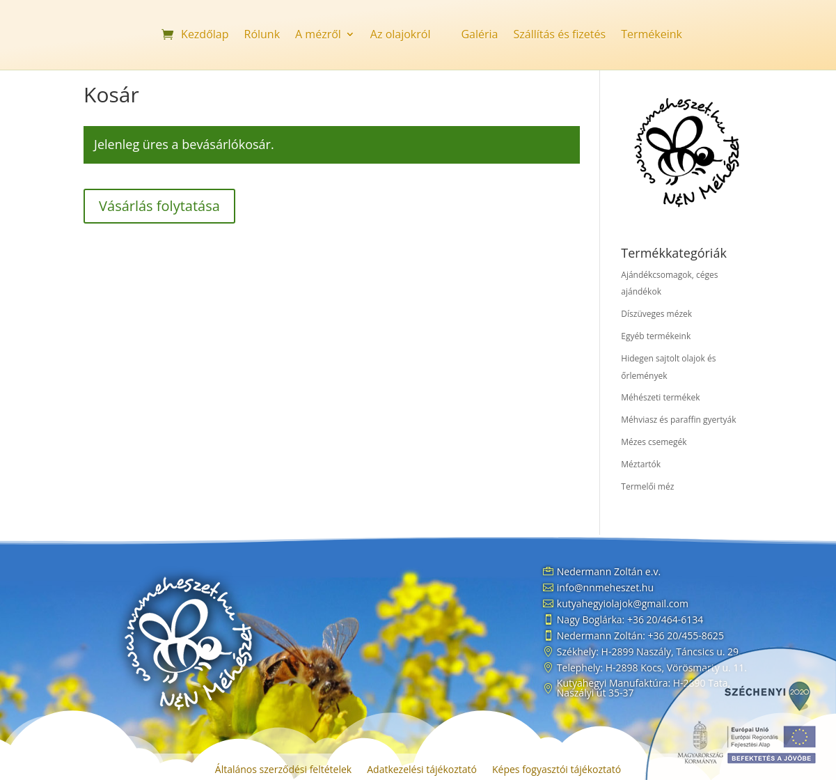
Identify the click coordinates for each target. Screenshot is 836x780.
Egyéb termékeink (656, 336)
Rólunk (262, 35)
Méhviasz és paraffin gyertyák (678, 420)
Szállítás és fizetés (559, 35)
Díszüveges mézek (656, 314)
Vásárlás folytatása (159, 205)
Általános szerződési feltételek (283, 770)
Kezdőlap (204, 35)
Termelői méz (647, 486)
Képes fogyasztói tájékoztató (556, 770)
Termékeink (651, 35)
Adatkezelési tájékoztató (422, 770)
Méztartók (641, 464)
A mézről (318, 35)
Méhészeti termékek (660, 397)
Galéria (479, 35)
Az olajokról (400, 35)
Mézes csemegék (653, 442)
